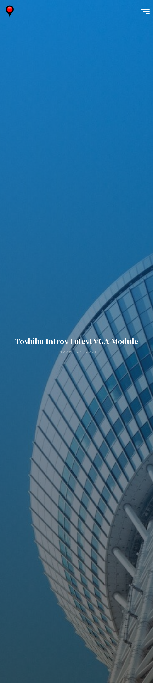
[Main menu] (145, 11)
